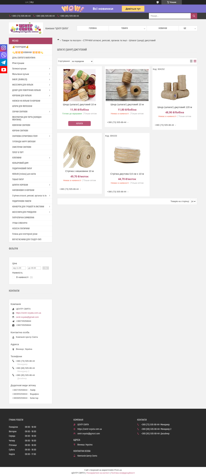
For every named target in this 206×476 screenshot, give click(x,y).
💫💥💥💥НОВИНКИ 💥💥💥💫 (27, 52)
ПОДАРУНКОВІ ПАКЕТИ (21, 201)
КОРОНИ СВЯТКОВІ (20, 130)
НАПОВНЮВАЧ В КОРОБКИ (23, 190)
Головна (93, 28)
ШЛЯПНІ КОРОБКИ (20, 185)
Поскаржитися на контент (97, 473)
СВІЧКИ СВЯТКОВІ (20, 111)
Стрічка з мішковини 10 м (79, 171)
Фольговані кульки (20, 74)
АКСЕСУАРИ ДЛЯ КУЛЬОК (22, 85)
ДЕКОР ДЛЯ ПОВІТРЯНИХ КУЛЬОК (26, 90)
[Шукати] (194, 16)
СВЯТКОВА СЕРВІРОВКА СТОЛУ (24, 136)
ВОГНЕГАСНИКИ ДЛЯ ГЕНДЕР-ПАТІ (26, 239)
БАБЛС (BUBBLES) (19, 79)
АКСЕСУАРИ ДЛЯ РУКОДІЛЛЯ (24, 212)
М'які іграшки (18, 63)
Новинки (163, 28)
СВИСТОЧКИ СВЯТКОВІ (21, 147)
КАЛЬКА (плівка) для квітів (24, 174)
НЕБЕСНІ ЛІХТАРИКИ (21, 228)
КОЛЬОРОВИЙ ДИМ (20, 163)
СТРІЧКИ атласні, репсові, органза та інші (105, 40)
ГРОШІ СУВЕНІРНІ (19, 223)
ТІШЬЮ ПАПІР (18, 179)
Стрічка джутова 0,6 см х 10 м (127, 173)
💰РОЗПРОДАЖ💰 (20, 47)
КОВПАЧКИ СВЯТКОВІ (21, 125)
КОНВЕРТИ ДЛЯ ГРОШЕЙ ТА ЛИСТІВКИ (28, 206)
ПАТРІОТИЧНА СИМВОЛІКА (23, 217)
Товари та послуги (71, 40)
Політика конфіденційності (123, 473)
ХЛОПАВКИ (16, 157)
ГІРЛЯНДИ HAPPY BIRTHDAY (24, 141)
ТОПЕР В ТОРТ (17, 152)
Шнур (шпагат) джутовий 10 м (79, 104)
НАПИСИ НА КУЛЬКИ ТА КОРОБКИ (26, 101)
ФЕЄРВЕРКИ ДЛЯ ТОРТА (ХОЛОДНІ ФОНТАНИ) (27, 118)
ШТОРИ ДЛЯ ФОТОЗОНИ (22, 106)
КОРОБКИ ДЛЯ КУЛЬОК (22, 95)
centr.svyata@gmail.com (27, 317)
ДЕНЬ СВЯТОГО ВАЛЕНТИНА (23, 58)
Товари (124, 28)
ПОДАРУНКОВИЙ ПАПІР (22, 168)
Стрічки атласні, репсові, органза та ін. (29, 195)
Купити (79, 123)
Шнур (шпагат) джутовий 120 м (175, 107)
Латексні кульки (19, 68)
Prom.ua (118, 470)
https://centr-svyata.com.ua (28, 313)
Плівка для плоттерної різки (24, 234)
